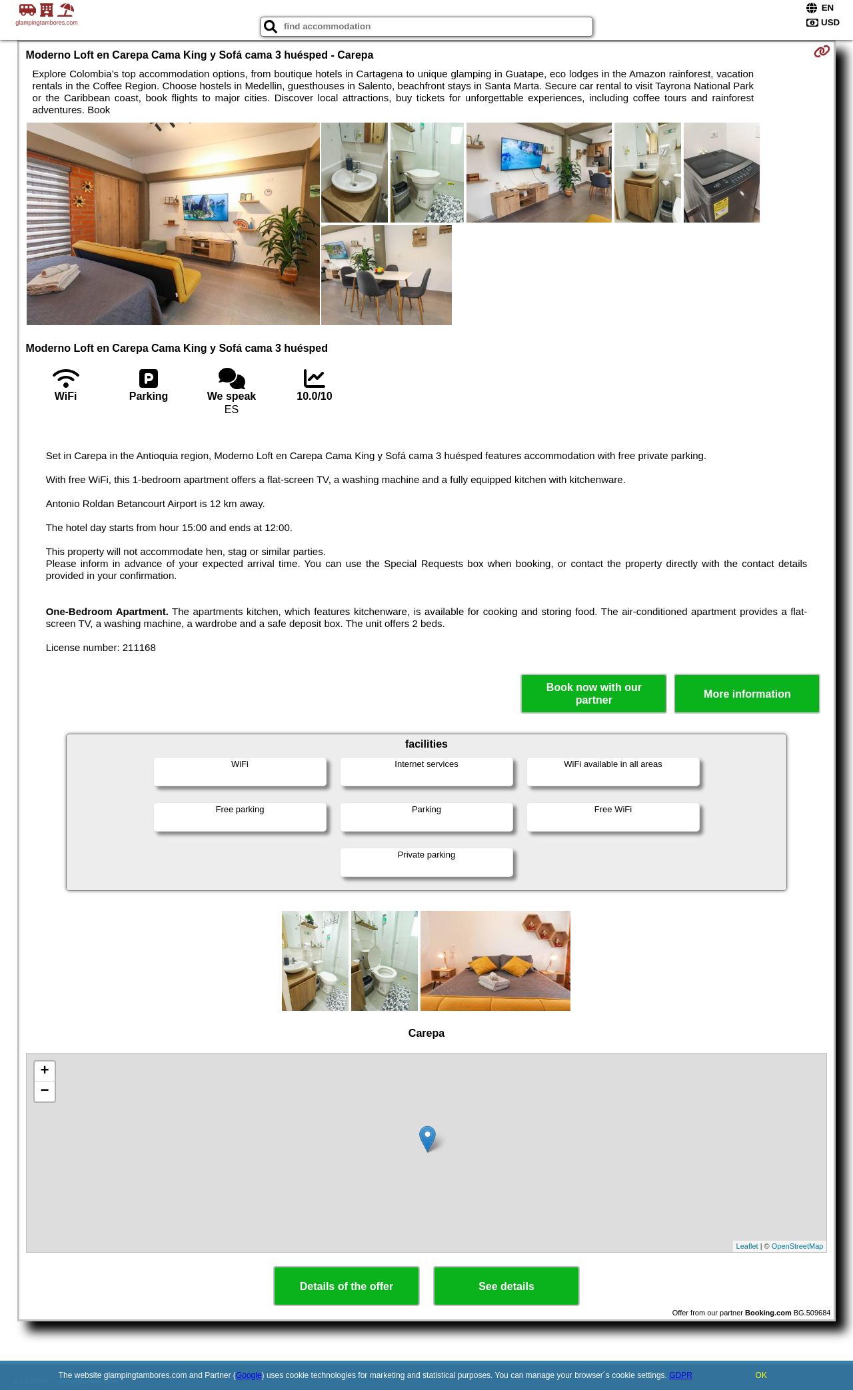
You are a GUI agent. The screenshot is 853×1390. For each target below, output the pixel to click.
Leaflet (747, 1246)
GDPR (680, 1375)
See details (506, 1286)
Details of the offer (346, 1286)
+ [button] (44, 1071)
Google (249, 1375)
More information (747, 694)
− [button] (44, 1091)
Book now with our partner (594, 694)
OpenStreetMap (798, 1246)
